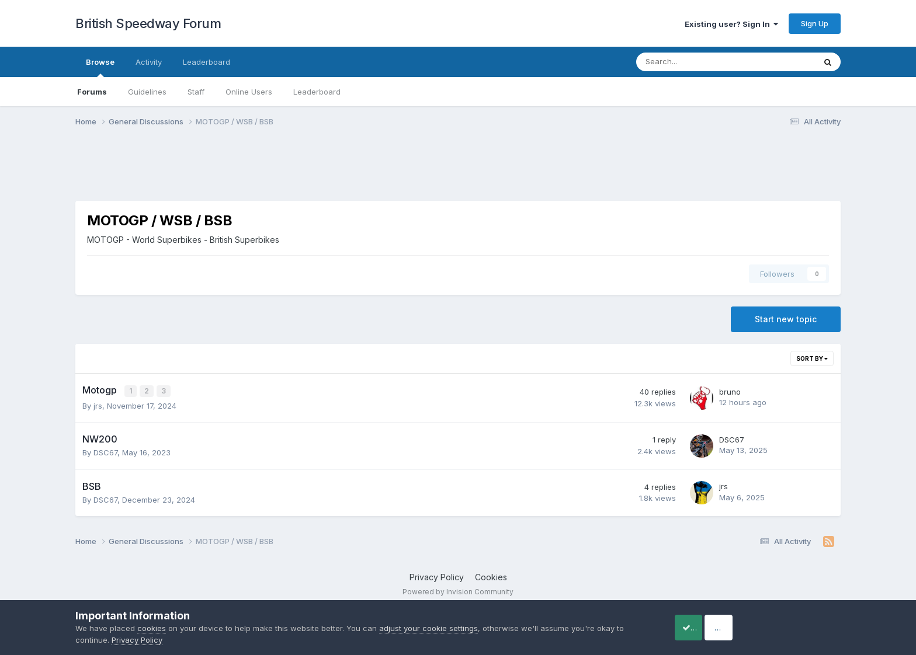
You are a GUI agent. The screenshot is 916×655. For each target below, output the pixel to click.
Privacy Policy (437, 576)
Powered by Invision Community (458, 591)
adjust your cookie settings (428, 628)
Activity (149, 62)
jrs (97, 404)
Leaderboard (317, 91)
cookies (151, 628)
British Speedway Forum (148, 23)
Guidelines (147, 91)
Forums (92, 91)
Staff (196, 91)
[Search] (695, 62)
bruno (730, 391)
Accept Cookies (704, 627)
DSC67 (105, 452)
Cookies (491, 576)
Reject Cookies (797, 627)
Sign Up (814, 23)
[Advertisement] (458, 171)
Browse (100, 67)
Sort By (812, 358)
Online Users (248, 91)
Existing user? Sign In (731, 24)
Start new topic (786, 319)
